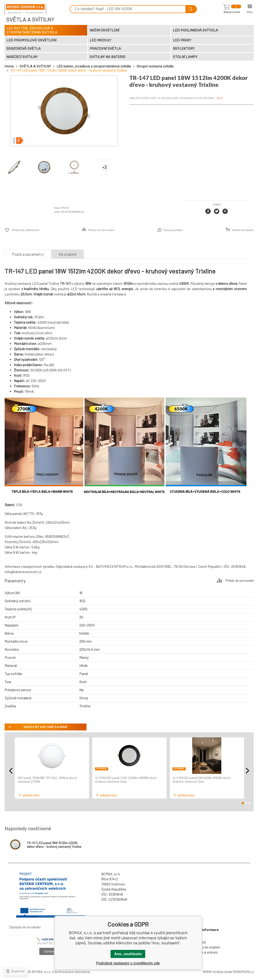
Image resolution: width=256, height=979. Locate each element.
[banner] (25, 9)
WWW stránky (213, 972)
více (219, 98)
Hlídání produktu (243, 230)
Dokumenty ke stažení (203, 947)
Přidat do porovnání (101, 230)
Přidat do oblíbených (25, 230)
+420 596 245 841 (51, 939)
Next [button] (247, 771)
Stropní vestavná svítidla (155, 66)
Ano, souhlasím (128, 954)
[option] (52, 768)
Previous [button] (10, 771)
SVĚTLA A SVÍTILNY (35, 66)
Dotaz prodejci (173, 230)
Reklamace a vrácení (202, 952)
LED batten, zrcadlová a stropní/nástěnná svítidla (94, 66)
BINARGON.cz (243, 972)
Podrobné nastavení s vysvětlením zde (128, 963)
